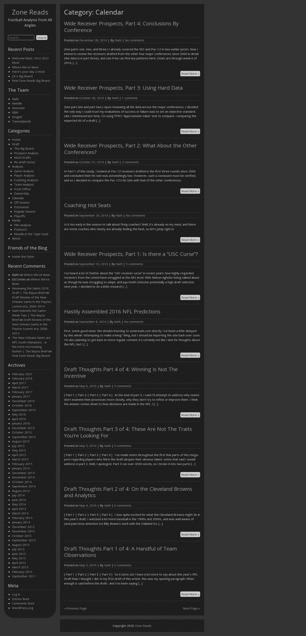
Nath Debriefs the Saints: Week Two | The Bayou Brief (29, 315)
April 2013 (19, 563)
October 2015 (22, 432)
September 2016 (24, 410)
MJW (15, 112)
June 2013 (19, 554)
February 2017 (22, 392)
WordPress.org (22, 608)
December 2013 (23, 527)
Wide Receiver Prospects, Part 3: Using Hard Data (123, 87)
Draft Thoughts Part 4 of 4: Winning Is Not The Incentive (121, 372)
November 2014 (23, 477)
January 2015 (21, 468)
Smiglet (17, 117)
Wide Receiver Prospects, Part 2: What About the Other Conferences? (130, 149)
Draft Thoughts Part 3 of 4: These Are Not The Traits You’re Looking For (128, 432)
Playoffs (19, 216)
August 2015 (21, 441)
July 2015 (18, 446)
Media (16, 220)
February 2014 (22, 518)
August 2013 (21, 545)
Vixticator (18, 108)
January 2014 (21, 522)
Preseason (21, 207)
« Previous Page (75, 608)
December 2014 (23, 473)
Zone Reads (30, 12)
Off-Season (22, 202)
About (16, 238)
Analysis (17, 166)
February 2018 (22, 378)
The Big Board (24, 148)
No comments (134, 40)
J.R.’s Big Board (22, 76)
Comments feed (23, 603)
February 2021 (22, 374)
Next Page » (191, 608)
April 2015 (19, 455)
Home (16, 139)
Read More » (190, 73)
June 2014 (19, 500)
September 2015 (24, 437)
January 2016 (21, 423)
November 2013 (23, 531)
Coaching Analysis (26, 180)
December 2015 (23, 428)
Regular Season (24, 211)
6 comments (122, 505)
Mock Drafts (22, 157)
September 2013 (24, 540)
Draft (15, 144)
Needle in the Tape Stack (31, 234)
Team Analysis (24, 184)
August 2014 (21, 491)
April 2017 (19, 383)
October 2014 (22, 482)
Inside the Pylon (23, 256)
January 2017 (21, 396)
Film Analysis (22, 225)
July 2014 (18, 495)
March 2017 (20, 387)
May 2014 (19, 504)
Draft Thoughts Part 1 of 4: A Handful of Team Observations (120, 552)
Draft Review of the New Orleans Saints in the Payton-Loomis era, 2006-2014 (32, 301)
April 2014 (19, 509)
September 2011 (24, 576)
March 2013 (20, 567)
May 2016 (19, 414)
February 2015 (22, 464)
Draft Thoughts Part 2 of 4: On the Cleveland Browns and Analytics (128, 492)
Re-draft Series (24, 162)
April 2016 (19, 419)
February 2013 (22, 572)
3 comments (134, 264)
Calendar (18, 198)
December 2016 (23, 401)
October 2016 (22, 405)
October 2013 (22, 536)
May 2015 (19, 450)
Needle (17, 103)
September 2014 (24, 486)
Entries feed (20, 599)
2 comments (130, 162)
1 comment (129, 98)
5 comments (122, 386)
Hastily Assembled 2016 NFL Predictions (112, 311)
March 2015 (20, 459)
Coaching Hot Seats (87, 205)
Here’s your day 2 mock (28, 72)
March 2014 (20, 513)
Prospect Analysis (26, 153)
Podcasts (20, 229)
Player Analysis (24, 175)
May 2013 (19, 558)
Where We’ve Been (25, 67)
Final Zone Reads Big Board (31, 80)
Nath (15, 99)
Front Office (22, 189)
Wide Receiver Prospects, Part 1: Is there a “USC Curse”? (131, 253)
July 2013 (18, 549)
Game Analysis (24, 171)
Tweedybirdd (21, 121)
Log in (16, 594)
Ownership (21, 193)
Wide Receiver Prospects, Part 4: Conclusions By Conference (121, 27)
